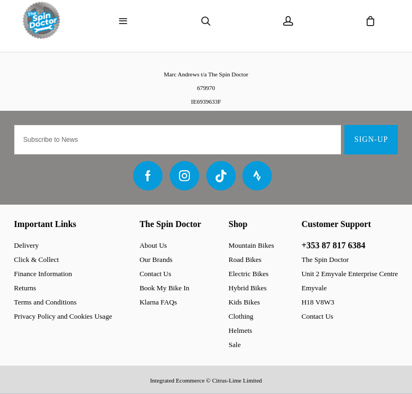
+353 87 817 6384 (333, 245)
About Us (153, 245)
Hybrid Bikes (248, 288)
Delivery (26, 245)
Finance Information (43, 274)
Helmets (240, 330)
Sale (235, 345)
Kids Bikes (244, 302)
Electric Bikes (248, 274)
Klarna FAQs (158, 302)
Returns (25, 288)
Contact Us (155, 274)
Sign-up (371, 139)
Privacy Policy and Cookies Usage (63, 316)
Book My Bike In (164, 288)
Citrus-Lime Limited (237, 380)
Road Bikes (245, 259)
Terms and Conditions (45, 302)
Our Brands (156, 259)
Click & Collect (36, 259)
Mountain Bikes (251, 245)
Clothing (241, 316)
